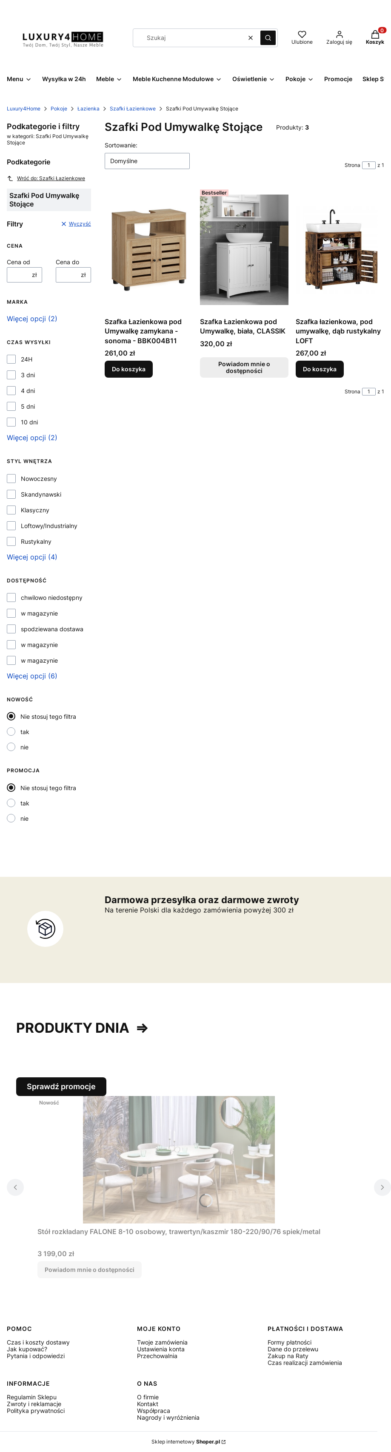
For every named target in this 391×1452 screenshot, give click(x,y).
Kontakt (147, 1403)
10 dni (29, 422)
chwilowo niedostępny (52, 597)
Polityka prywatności (36, 1410)
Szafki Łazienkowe (133, 108)
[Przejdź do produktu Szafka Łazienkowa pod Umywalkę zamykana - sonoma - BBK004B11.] (149, 250)
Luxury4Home (23, 108)
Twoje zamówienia (162, 1342)
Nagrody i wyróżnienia (168, 1417)
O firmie (148, 1397)
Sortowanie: (121, 145)
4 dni (28, 390)
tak (24, 731)
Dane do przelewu (293, 1349)
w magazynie (39, 613)
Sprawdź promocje (61, 1086)
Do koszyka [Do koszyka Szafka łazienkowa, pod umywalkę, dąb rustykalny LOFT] (320, 369)
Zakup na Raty (288, 1355)
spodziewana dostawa (52, 629)
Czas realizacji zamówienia (305, 1362)
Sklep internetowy (185, 1441)
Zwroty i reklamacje (34, 1403)
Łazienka (88, 108)
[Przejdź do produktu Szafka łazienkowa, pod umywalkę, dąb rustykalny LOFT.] (340, 250)
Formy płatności (289, 1342)
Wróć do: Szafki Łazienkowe (46, 178)
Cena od (18, 262)
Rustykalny (36, 541)
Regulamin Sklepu (32, 1397)
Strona (352, 165)
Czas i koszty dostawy (38, 1342)
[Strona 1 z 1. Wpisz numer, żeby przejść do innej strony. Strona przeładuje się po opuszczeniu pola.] (369, 165)
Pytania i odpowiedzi (36, 1355)
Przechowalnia (157, 1355)
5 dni (28, 406)
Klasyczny (35, 510)
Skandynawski (41, 494)
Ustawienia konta (161, 1349)
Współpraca (153, 1410)
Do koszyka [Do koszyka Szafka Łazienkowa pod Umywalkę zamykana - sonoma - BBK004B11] (129, 369)
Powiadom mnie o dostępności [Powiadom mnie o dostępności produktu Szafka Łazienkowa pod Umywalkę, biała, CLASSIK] (244, 367)
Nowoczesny (39, 478)
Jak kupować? (27, 1349)
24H (26, 359)
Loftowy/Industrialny (49, 526)
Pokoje (59, 108)
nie (24, 747)
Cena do (67, 262)
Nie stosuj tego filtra (48, 716)
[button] (268, 38)
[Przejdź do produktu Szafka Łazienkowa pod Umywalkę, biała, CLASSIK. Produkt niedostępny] (244, 250)
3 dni (28, 375)
